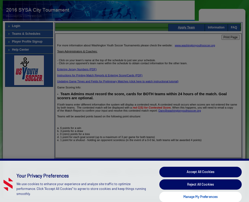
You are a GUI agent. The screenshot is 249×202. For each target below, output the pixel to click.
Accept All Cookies (200, 176)
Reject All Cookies (200, 188)
